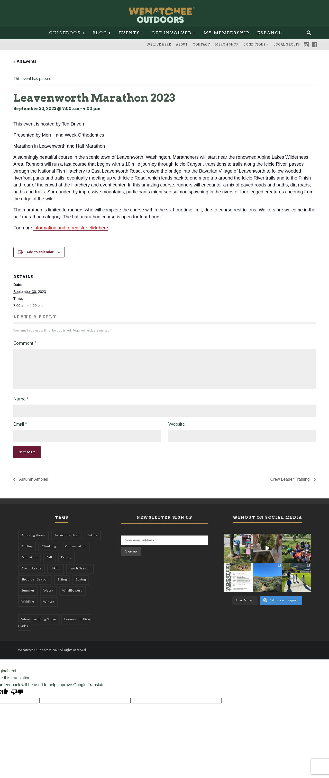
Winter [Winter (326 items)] (48, 608)
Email (20, 430)
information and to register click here (70, 227)
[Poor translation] (17, 698)
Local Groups (286, 44)
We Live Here (159, 44)
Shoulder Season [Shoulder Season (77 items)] (35, 585)
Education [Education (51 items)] (29, 563)
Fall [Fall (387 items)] (49, 563)
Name (21, 405)
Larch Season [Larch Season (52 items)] (80, 574)
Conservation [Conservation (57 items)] (76, 552)
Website (176, 430)
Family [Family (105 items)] (66, 563)
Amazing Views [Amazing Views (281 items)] (33, 541)
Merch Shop (226, 44)
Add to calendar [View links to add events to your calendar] (40, 252)
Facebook (314, 45)
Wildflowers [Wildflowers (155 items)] (72, 596)
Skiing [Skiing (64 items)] (62, 585)
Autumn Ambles (33, 485)
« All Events (24, 61)
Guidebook (65, 32)
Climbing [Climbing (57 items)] (49, 552)
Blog (100, 32)
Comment (24, 343)
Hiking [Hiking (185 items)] (55, 574)
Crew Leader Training (290, 485)
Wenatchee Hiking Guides (39, 625)
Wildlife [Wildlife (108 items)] (27, 608)
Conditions (254, 44)
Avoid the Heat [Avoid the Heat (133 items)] (67, 541)
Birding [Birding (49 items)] (27, 552)
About (182, 44)
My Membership (227, 32)
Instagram (306, 45)
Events (129, 32)
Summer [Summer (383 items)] (27, 596)
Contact (201, 44)
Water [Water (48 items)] (48, 596)
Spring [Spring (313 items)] (81, 585)
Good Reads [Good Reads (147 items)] (31, 574)
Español (269, 32)
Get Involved (171, 32)
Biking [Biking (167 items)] (92, 541)
